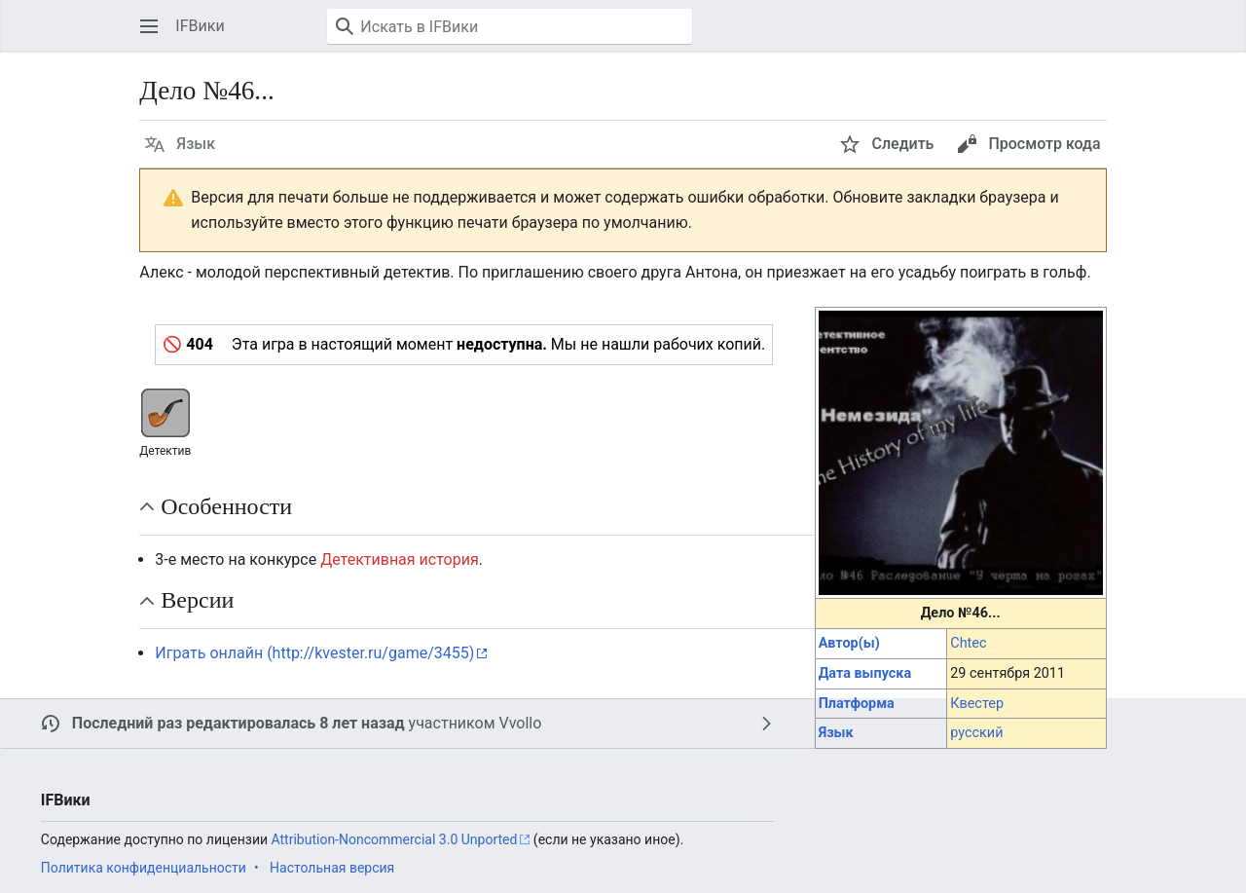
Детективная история (399, 559)
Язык (836, 733)
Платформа (857, 703)
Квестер (977, 703)
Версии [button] (197, 600)
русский (976, 733)
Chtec (968, 643)
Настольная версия (332, 867)
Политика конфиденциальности (143, 867)
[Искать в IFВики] (509, 26)
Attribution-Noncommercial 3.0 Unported (395, 839)
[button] (149, 26)
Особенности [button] (226, 506)
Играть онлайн (209, 653)
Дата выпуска (865, 673)
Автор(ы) (849, 643)
